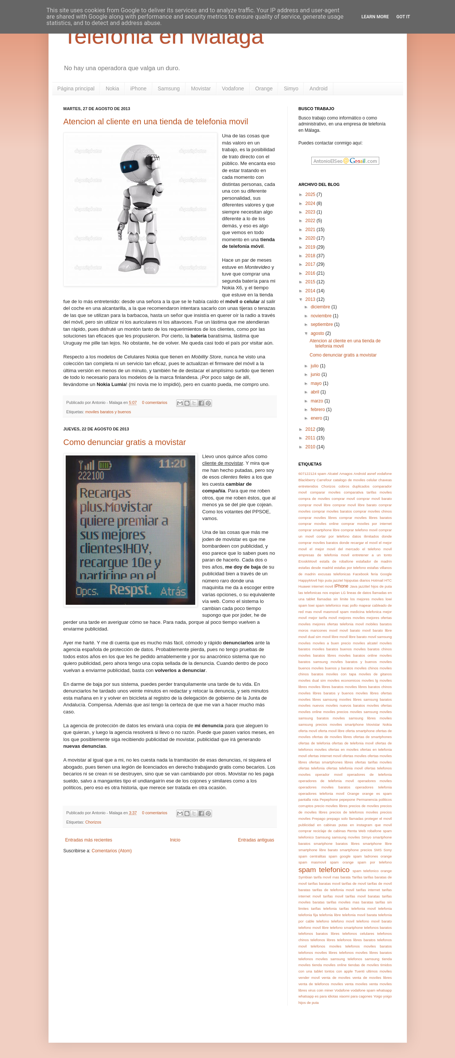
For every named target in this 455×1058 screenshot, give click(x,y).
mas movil (313, 612)
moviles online (310, 712)
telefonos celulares (358, 933)
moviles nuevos (311, 705)
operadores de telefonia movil (326, 781)
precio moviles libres (331, 806)
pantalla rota (309, 799)
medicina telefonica (365, 612)
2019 (311, 247)
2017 (311, 264)
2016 (311, 273)
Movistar (201, 88)
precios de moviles (364, 806)
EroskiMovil (308, 561)
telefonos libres (323, 940)
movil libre (330, 637)
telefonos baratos (378, 927)
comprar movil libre (315, 505)
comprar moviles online (319, 524)
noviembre (322, 315)
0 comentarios (154, 402)
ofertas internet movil (324, 756)
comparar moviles (325, 492)
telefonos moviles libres (318, 952)
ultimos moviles (379, 971)
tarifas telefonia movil (357, 908)
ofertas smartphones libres (331, 762)
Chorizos (93, 822)
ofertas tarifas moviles (373, 762)
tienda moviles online (329, 965)
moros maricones (313, 630)
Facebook (360, 574)
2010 (311, 446)
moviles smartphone (347, 724)
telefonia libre (330, 915)
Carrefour (324, 480)
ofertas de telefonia (314, 743)
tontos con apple (339, 971)
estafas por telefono (350, 568)
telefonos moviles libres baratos (365, 952)
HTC (388, 580)
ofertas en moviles (343, 749)
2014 (311, 290)
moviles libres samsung (318, 699)
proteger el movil (378, 818)
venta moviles (356, 984)
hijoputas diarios (357, 580)
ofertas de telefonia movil (353, 743)
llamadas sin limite (332, 599)
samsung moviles (346, 837)
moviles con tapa (341, 674)
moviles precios (336, 712)
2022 (311, 220)
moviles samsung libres (354, 718)
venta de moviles (336, 977)
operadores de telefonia (369, 774)
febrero (318, 409)
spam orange (342, 862)
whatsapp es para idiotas (318, 996)
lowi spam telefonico (324, 605)
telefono (322, 921)
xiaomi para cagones (356, 996)
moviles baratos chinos (372, 649)
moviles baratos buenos (332, 649)
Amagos (345, 474)
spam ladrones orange (372, 856)
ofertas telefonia (312, 768)
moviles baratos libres (317, 655)
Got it (403, 16)
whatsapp (384, 990)
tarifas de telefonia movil (333, 890)
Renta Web (356, 831)
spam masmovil (312, 862)
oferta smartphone (360, 731)
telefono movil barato (374, 921)
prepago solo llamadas (345, 818)
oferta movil (308, 731)
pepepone (347, 799)
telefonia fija (308, 915)
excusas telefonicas (334, 574)
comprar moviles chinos (372, 511)
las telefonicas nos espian (319, 593)
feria (374, 574)
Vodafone (233, 88)
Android (318, 88)
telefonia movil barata (359, 915)
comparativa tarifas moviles (368, 492)
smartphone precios (356, 850)
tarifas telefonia (324, 908)
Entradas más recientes (88, 840)
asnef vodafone (379, 474)
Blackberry (307, 480)
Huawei (305, 586)
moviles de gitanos (375, 674)
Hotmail (377, 580)
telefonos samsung (363, 959)
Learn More (375, 16)
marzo (317, 401)
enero (317, 418)
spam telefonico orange (372, 871)
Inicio (175, 840)
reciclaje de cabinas (329, 831)
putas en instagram (355, 825)
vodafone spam (363, 990)
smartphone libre (377, 843)
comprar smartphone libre (319, 530)
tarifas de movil (354, 883)
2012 (311, 429)
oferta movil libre (331, 731)
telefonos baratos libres (319, 933)
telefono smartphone (346, 927)
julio (315, 365)
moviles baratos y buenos (108, 412)
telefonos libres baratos (356, 940)
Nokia (112, 88)
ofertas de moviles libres (332, 737)
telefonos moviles (326, 946)
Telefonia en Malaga (163, 36)
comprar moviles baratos (332, 511)
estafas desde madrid (316, 568)
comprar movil (343, 499)
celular (372, 480)
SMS (378, 850)
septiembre (322, 324)
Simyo (291, 88)
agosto (318, 333)
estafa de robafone (336, 561)
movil (333, 630)
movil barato (350, 630)
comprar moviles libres (318, 518)
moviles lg (370, 680)
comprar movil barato (374, 499)
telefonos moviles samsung (322, 959)
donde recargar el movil (358, 543)
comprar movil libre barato (355, 505)
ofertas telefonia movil (344, 768)
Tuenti (359, 971)
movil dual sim (310, 637)
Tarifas (357, 877)
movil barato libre (377, 630)
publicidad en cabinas (317, 825)
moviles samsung (364, 712)
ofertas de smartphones (372, 737)
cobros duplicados (354, 486)
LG (343, 593)
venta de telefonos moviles (321, 984)
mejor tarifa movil (322, 618)
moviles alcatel (365, 643)
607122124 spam (313, 474)
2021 (311, 229)
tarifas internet (368, 890)
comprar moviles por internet (366, 524)
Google (386, 574)
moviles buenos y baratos (332, 668)
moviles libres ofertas (374, 693)
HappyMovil (308, 580)
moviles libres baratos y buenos (326, 693)
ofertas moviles (354, 756)
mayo (317, 383)
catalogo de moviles (349, 480)
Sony (388, 850)
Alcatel (332, 474)
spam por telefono (375, 862)
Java (353, 586)
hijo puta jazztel (330, 580)
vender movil (309, 977)
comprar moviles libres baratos (365, 518)
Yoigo (377, 996)
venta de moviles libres (372, 977)
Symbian (305, 877)
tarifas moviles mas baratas (350, 902)
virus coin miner (320, 990)
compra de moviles (314, 499)
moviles (305, 643)
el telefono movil (377, 549)
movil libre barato (353, 637)
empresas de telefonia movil (324, 555)
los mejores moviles (366, 599)
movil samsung (380, 637)
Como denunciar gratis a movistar (124, 442)
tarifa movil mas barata (332, 877)
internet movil (322, 586)
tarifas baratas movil (324, 883)
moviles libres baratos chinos (368, 687)
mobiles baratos (378, 624)
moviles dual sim (312, 680)
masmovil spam (336, 612)
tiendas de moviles (363, 965)
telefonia (385, 908)
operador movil (328, 774)
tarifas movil (333, 896)
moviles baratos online (358, 655)
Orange (264, 88)
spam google (339, 856)
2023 (311, 212)
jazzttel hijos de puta (375, 586)
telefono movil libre (314, 927)
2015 (311, 281)
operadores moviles (375, 781)
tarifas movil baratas (363, 896)
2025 (311, 194)
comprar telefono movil (359, 530)
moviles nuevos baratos (345, 705)
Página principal (76, 88)
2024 (311, 203)
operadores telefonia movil (322, 793)
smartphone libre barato (318, 850)
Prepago (318, 818)
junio (316, 374)
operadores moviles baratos (324, 787)
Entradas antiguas (256, 840)
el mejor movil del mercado (334, 549)
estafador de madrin (374, 561)
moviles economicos (343, 680)
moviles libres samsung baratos (365, 699)
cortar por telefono (333, 536)
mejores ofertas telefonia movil (338, 624)
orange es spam (377, 793)
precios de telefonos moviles (354, 812)
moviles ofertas (379, 705)
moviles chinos (366, 668)
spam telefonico (324, 870)
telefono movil (342, 921)
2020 (311, 238)
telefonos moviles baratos (368, 946)
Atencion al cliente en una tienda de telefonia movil (155, 121)
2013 (311, 299)
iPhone (138, 88)
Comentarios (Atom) (112, 850)
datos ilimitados (365, 536)
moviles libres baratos (325, 687)
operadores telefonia (373, 787)
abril (315, 392)
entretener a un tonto (372, 555)
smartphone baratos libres (336, 843)
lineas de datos (359, 593)
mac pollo (350, 605)
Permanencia (367, 799)
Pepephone (329, 799)
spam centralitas (312, 856)
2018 (311, 255)
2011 (311, 438)
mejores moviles (352, 618)
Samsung (169, 88)
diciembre (321, 306)
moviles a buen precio (332, 643)
